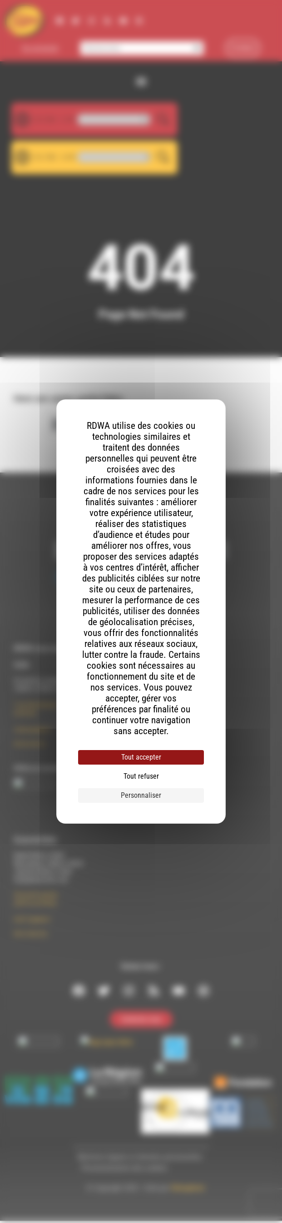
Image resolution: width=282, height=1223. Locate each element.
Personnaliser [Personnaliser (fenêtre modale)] (141, 795)
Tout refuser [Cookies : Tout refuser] (141, 776)
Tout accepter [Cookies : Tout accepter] (141, 757)
